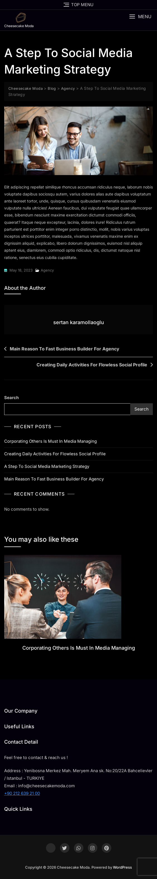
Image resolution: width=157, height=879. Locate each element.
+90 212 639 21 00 (22, 793)
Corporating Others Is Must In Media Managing (50, 441)
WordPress (122, 867)
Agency (47, 270)
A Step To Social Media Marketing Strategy (46, 466)
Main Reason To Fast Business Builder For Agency (64, 349)
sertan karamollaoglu (78, 322)
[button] (140, 16)
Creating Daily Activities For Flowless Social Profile (92, 364)
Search (11, 397)
